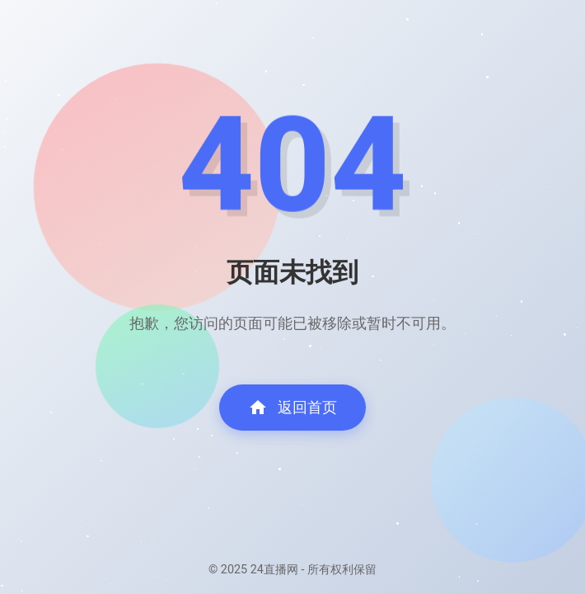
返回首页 (292, 407)
